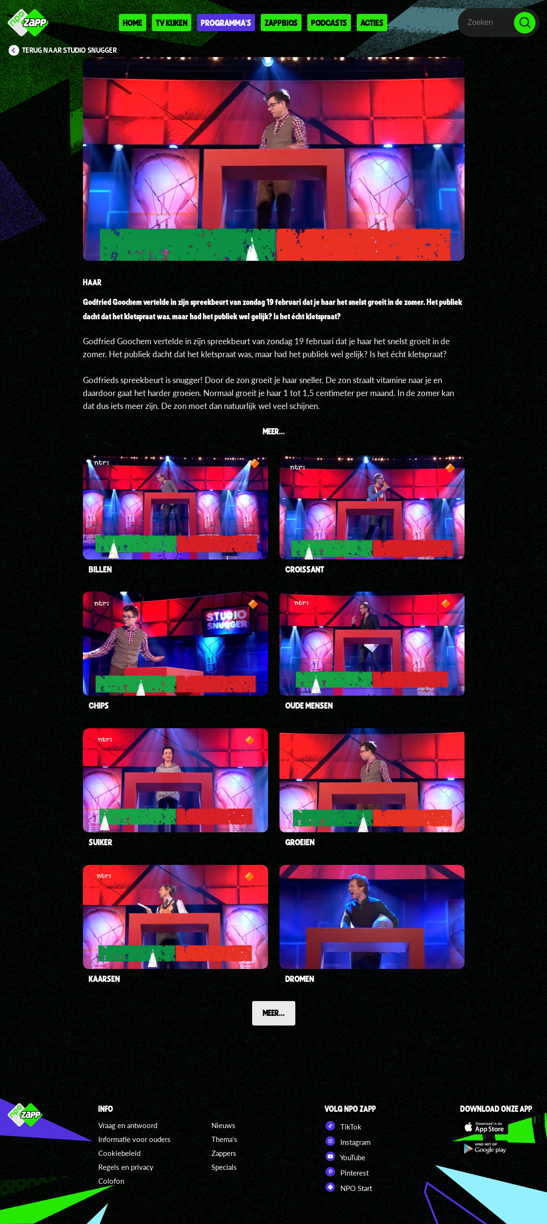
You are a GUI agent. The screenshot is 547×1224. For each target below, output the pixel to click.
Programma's (226, 22)
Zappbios (281, 22)
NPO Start (348, 1187)
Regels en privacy (125, 1167)
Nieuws (223, 1125)
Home (132, 22)
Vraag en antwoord (127, 1125)
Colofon (111, 1181)
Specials (224, 1167)
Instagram (348, 1141)
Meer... (274, 1012)
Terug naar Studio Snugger (69, 50)
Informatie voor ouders (134, 1139)
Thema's (224, 1139)
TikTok (343, 1125)
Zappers (223, 1153)
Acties (372, 22)
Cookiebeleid (119, 1153)
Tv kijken (171, 22)
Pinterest (347, 1171)
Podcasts (329, 22)
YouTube (345, 1156)
